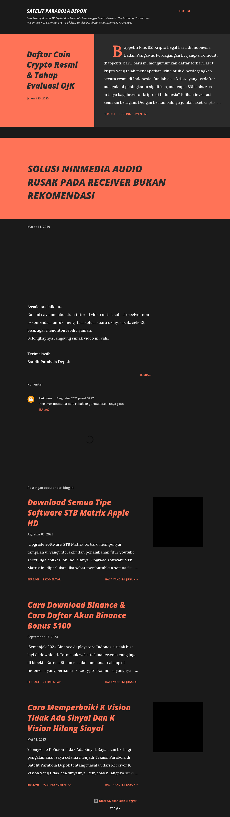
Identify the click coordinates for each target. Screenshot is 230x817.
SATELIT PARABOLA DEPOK (56, 11)
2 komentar (52, 682)
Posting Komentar (133, 114)
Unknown (45, 398)
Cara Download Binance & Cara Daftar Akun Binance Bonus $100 (76, 615)
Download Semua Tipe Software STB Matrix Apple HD (78, 513)
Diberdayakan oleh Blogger (115, 801)
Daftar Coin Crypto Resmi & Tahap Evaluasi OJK (52, 70)
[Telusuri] (183, 11)
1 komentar (52, 579)
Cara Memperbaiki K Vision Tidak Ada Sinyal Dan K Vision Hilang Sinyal (79, 718)
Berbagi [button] (109, 114)
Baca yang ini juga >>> (121, 579)
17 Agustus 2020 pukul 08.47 (74, 398)
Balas (44, 410)
